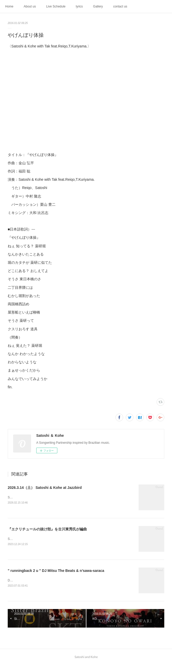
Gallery (98, 6)
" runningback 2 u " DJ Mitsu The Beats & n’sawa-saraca (56, 571)
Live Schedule (55, 6)
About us (30, 6)
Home (9, 6)
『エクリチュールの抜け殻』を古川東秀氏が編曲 (47, 529)
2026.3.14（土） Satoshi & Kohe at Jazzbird (45, 488)
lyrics (79, 6)
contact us (120, 6)
